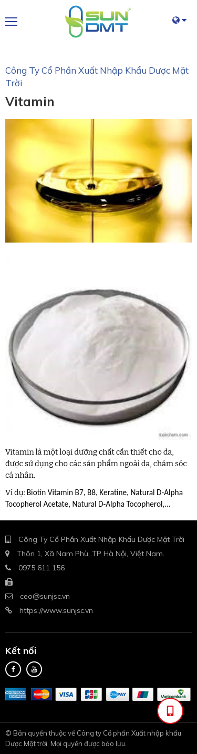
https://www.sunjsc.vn (56, 610)
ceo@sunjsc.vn (45, 596)
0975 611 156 (41, 567)
